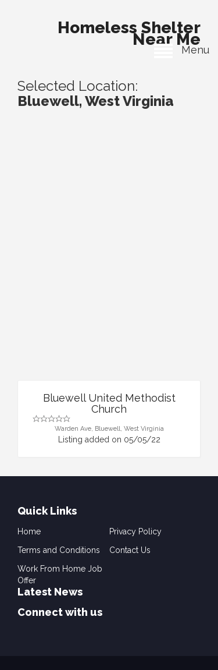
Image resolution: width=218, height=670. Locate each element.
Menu (181, 50)
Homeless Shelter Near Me (129, 30)
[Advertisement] (109, 265)
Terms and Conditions (58, 550)
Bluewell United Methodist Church (109, 404)
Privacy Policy (135, 531)
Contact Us (130, 550)
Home (29, 531)
